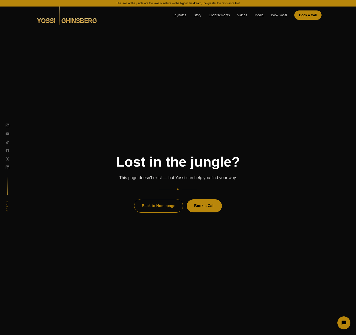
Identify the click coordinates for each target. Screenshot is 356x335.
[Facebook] (7, 150)
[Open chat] (343, 322)
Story (197, 15)
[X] (7, 159)
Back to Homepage (158, 206)
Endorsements (219, 15)
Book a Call (308, 15)
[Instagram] (7, 125)
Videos (242, 15)
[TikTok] (7, 142)
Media (259, 15)
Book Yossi (279, 15)
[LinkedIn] (7, 167)
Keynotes (179, 15)
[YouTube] (7, 134)
